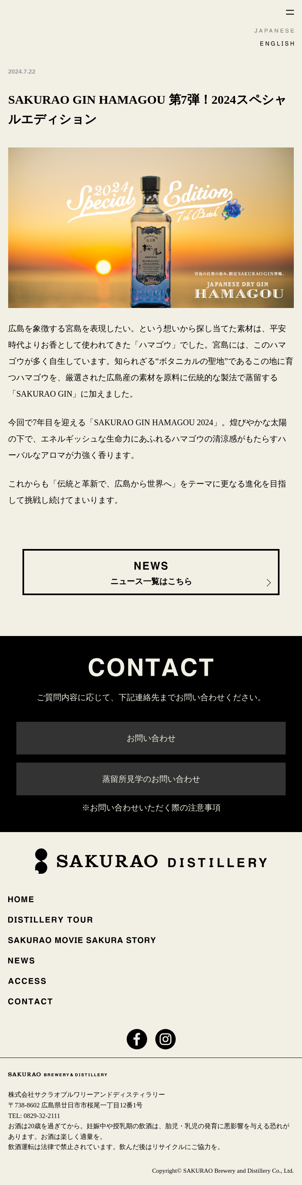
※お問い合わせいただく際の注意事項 (151, 807)
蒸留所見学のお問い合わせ (151, 778)
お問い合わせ (151, 738)
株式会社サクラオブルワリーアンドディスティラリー (86, 1094)
